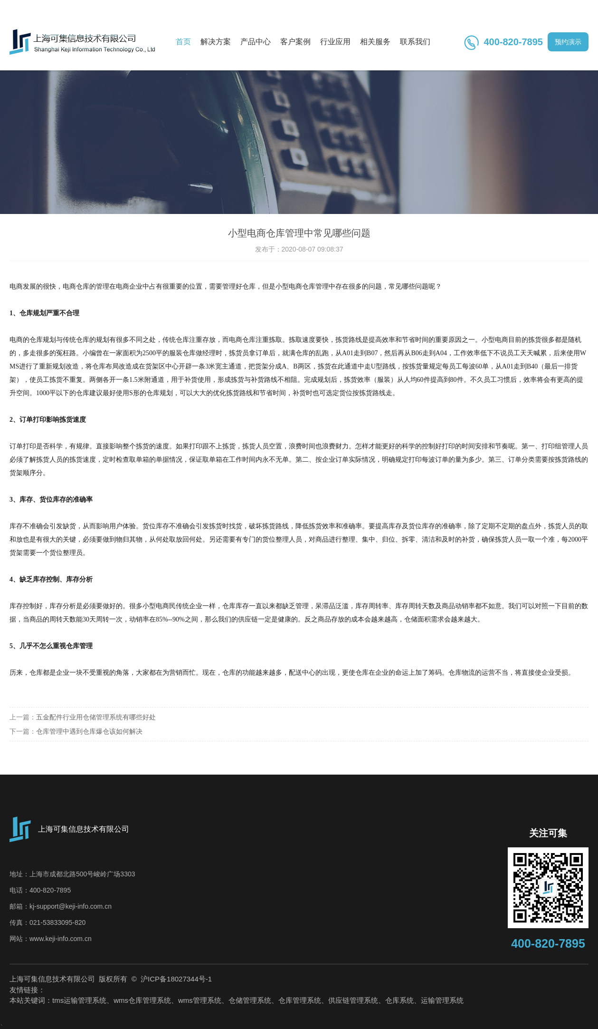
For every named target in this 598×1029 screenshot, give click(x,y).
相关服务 (375, 42)
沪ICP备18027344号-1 (175, 979)
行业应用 (335, 42)
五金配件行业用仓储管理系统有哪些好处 (96, 717)
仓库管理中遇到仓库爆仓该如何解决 (89, 731)
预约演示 (568, 42)
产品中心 (255, 42)
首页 (183, 42)
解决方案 (215, 42)
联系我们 (415, 42)
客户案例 (295, 42)
